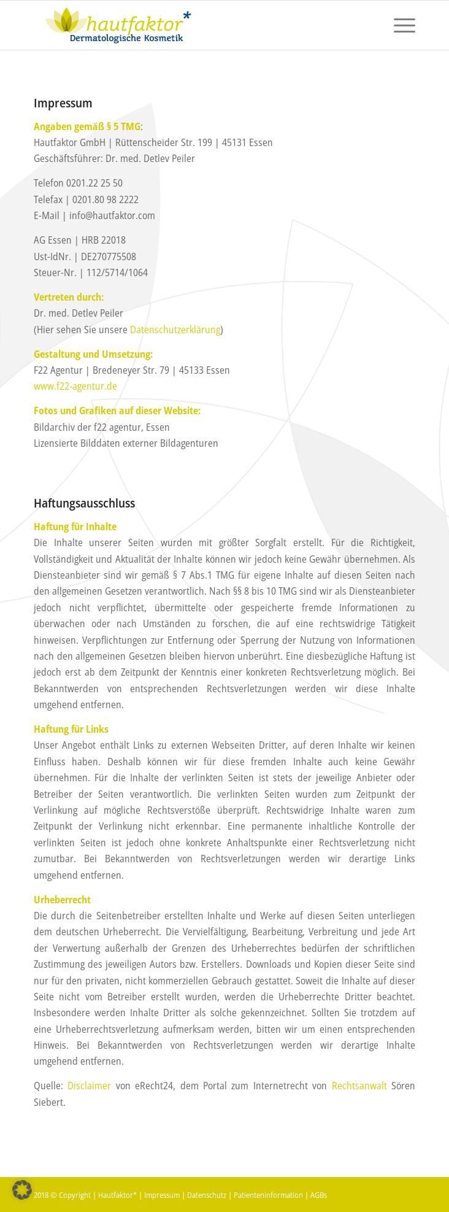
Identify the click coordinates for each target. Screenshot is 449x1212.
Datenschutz (206, 1194)
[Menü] (398, 25)
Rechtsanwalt (359, 1085)
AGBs (318, 1194)
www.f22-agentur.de (75, 386)
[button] (22, 1190)
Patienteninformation (268, 1194)
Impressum (162, 1194)
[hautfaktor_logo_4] (186, 25)
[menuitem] (398, 25)
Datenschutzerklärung (175, 329)
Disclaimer (89, 1085)
